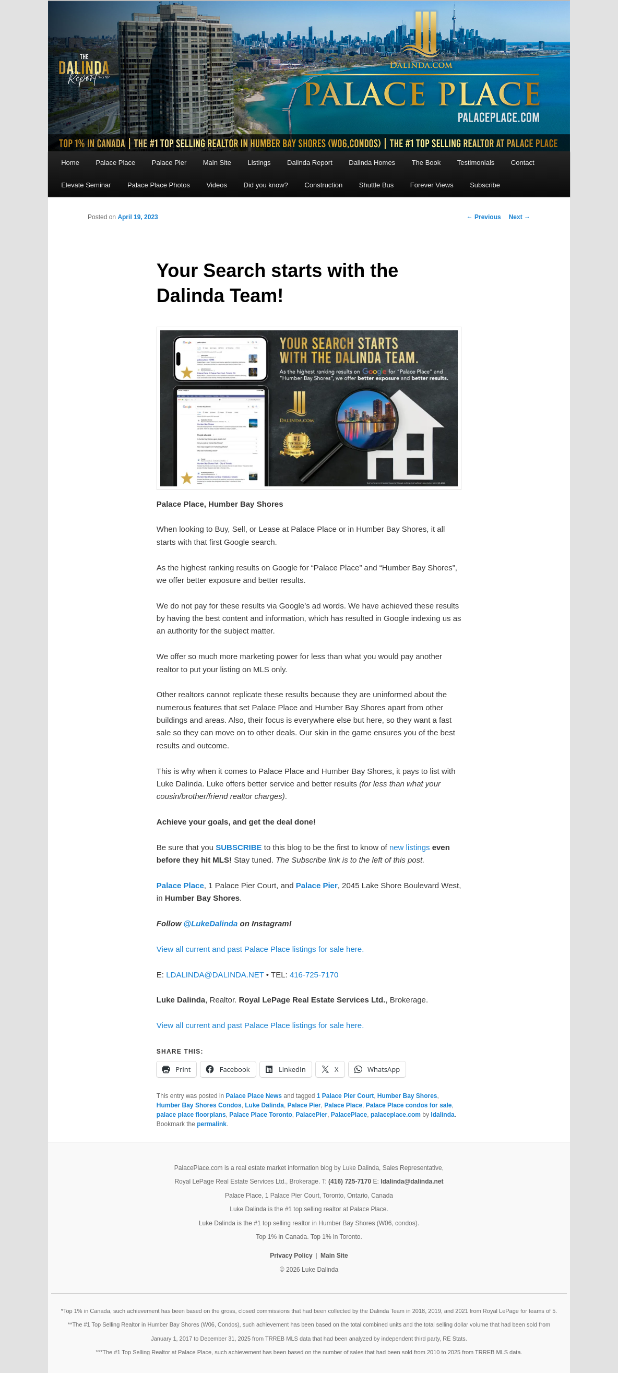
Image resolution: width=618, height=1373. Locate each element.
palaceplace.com (396, 1114)
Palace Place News (254, 1096)
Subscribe (485, 185)
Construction (323, 185)
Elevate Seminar (86, 185)
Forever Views (432, 185)
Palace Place (115, 162)
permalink (212, 1124)
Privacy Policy (291, 1255)
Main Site (217, 162)
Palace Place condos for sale (409, 1105)
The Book (426, 162)
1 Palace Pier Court (345, 1096)
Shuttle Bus (376, 185)
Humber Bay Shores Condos (199, 1105)
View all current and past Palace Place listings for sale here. (260, 949)
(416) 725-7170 (349, 1181)
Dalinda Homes (372, 162)
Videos (217, 185)
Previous (484, 217)
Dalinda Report (309, 162)
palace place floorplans (191, 1114)
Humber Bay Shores (407, 1096)
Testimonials (476, 162)
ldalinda (442, 1114)
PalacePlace (349, 1114)
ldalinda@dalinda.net (412, 1181)
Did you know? (266, 185)
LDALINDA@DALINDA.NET (215, 974)
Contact (522, 162)
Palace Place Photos (158, 185)
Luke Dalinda (264, 1105)
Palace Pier (169, 162)
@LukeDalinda (211, 923)
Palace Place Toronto (260, 1114)
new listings (409, 847)
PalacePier (311, 1114)
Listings (258, 162)
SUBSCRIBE (239, 847)
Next (519, 217)
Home (70, 162)
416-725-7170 (314, 974)
